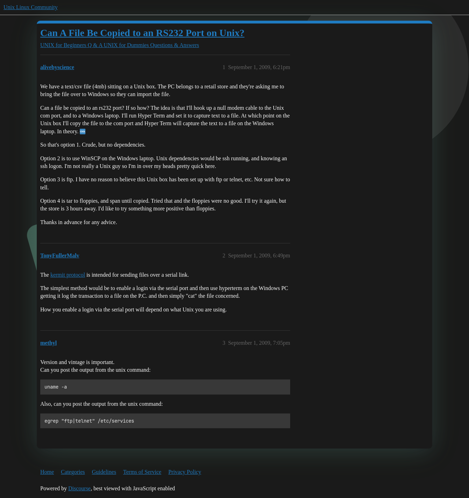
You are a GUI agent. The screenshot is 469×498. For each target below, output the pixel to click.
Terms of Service (142, 472)
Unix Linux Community (31, 7)
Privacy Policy (184, 472)
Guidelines (104, 472)
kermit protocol (67, 275)
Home (47, 472)
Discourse (79, 488)
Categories (73, 472)
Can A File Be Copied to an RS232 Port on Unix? (142, 32)
